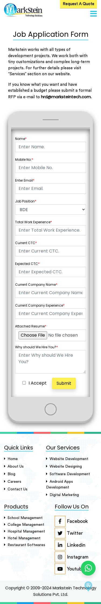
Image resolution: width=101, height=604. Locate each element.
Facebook (71, 521)
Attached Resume (30, 326)
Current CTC (26, 243)
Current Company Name (36, 284)
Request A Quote (78, 4)
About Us (14, 466)
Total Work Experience (33, 222)
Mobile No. (24, 159)
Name (21, 138)
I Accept (38, 383)
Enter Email (24, 180)
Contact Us (15, 489)
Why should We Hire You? (36, 347)
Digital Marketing (62, 495)
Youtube (70, 568)
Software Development (68, 474)
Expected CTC (27, 263)
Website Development (67, 459)
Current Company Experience (40, 305)
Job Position (25, 201)
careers (12, 482)
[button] (93, 14)
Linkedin (70, 545)
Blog (9, 474)
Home (11, 459)
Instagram (72, 557)
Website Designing (64, 466)
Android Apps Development (59, 484)
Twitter (69, 533)
